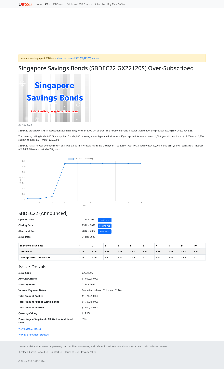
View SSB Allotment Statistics (34, 334)
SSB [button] (46, 4)
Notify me (104, 220)
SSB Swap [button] (58, 4)
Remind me (104, 225)
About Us (43, 352)
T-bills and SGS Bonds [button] (78, 4)
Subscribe (99, 4)
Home (39, 4)
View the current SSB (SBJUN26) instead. (78, 58)
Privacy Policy (88, 352)
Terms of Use (72, 352)
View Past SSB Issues (29, 328)
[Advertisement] (112, 32)
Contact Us (56, 352)
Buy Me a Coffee (116, 4)
